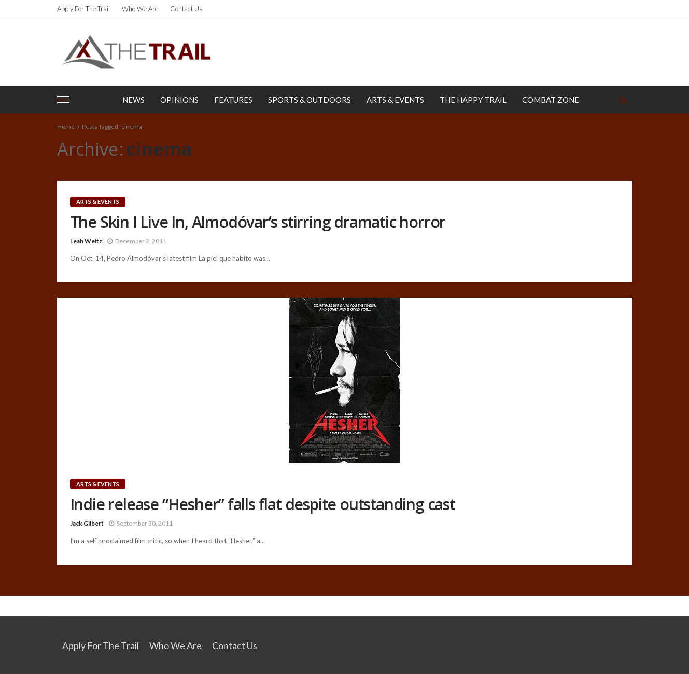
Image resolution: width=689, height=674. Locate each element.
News (133, 99)
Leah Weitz (86, 241)
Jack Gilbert (87, 523)
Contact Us (186, 9)
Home (66, 126)
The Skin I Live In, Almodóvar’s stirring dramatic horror (258, 222)
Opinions (179, 99)
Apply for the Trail (83, 9)
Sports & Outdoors (309, 99)
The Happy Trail (473, 99)
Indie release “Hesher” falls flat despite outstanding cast (262, 504)
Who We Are (140, 9)
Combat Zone (550, 99)
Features (233, 99)
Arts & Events (395, 99)
